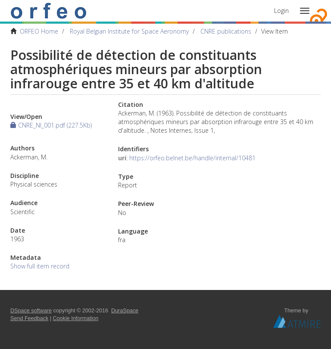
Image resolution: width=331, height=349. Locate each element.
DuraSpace (124, 311)
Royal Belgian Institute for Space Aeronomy (129, 31)
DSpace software (31, 311)
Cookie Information (76, 318)
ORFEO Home (39, 31)
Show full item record (39, 266)
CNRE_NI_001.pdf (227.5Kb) (51, 125)
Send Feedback (29, 318)
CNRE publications (225, 31)
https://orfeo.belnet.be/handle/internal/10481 (192, 158)
